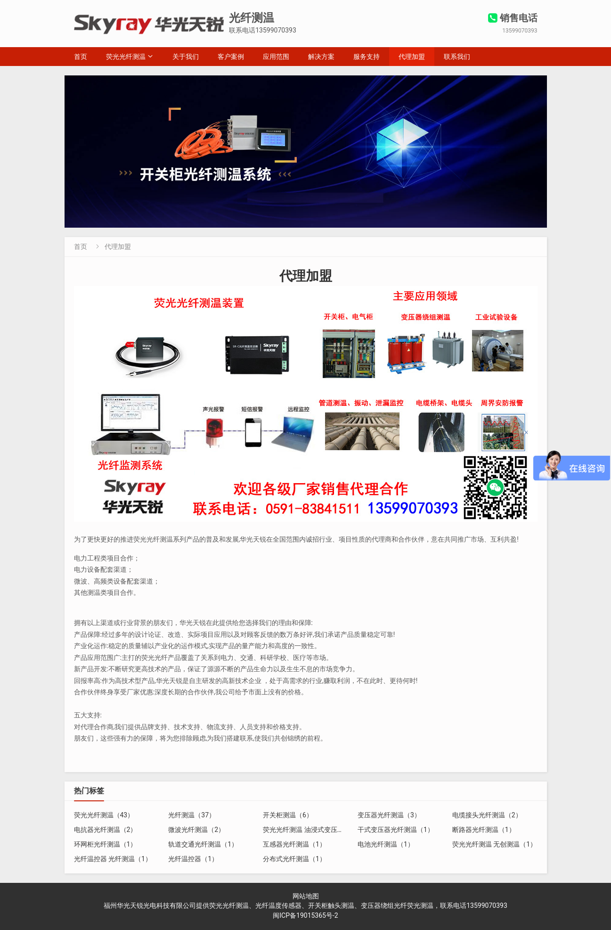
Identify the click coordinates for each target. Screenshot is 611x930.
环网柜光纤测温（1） (105, 844)
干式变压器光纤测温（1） (396, 829)
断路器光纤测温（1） (483, 829)
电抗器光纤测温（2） (105, 829)
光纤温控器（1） (193, 859)
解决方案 (321, 56)
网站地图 (306, 896)
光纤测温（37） (191, 815)
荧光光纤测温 (126, 56)
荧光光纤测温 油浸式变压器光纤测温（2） (325, 829)
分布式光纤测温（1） (294, 859)
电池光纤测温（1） (386, 844)
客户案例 (231, 56)
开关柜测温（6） (288, 815)
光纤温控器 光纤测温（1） (113, 859)
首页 (80, 56)
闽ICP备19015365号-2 (305, 915)
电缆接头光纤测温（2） (487, 815)
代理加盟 (412, 56)
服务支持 (366, 56)
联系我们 (457, 56)
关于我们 (185, 56)
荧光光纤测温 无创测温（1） (494, 844)
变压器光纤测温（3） (389, 815)
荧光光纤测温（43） (104, 815)
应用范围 (276, 56)
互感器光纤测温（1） (294, 844)
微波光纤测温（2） (196, 829)
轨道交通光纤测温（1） (203, 844)
